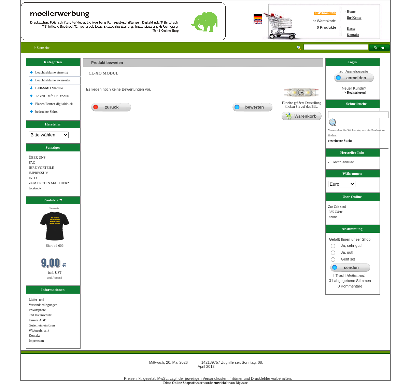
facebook (35, 188)
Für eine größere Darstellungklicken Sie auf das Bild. (301, 103)
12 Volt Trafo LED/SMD (52, 96)
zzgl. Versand (54, 277)
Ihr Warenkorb (325, 13)
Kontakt (353, 35)
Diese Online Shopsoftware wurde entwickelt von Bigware (206, 383)
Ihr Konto (354, 17)
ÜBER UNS (37, 157)
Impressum (36, 341)
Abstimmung (355, 275)
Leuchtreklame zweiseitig (53, 80)
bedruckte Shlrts (46, 111)
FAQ (32, 162)
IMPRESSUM (38, 173)
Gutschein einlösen (42, 325)
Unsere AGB (37, 320)
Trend (340, 275)
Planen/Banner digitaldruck (54, 104)
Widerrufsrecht (39, 330)
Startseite (41, 48)
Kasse (351, 28)
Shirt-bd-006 (54, 245)
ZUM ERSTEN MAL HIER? (49, 183)
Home (351, 11)
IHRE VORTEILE (41, 168)
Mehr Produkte (343, 162)
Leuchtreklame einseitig (52, 72)
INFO (33, 178)
